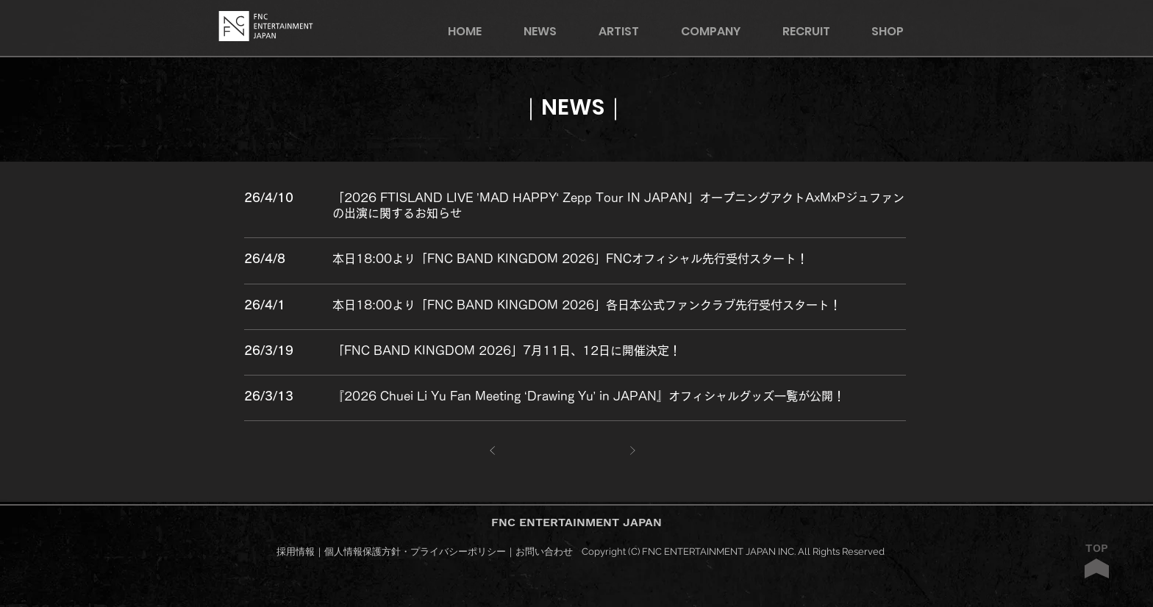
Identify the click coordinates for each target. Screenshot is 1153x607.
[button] (897, 31)
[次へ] (633, 451)
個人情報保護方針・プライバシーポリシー (415, 551)
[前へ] (493, 451)
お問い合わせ (544, 551)
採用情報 (295, 551)
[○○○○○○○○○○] (619, 196)
